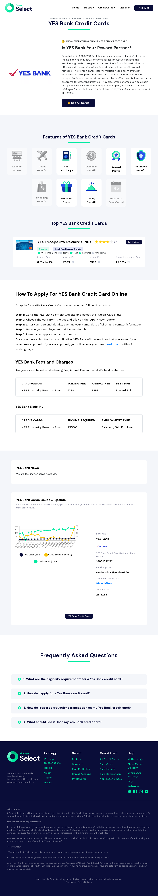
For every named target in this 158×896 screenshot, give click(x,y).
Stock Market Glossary (135, 766)
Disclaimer (71, 882)
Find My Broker (81, 769)
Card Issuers (107, 769)
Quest (47, 772)
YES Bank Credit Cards (79, 616)
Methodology (135, 759)
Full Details (133, 242)
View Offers (104, 583)
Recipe (48, 767)
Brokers (87, 7)
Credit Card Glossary (134, 774)
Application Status (111, 778)
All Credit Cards (109, 759)
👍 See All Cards (78, 103)
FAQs (131, 781)
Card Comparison (110, 773)
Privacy (88, 882)
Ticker (48, 777)
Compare (77, 764)
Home (76, 7)
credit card (113, 344)
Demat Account (81, 773)
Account (144, 7)
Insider (48, 782)
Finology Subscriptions (52, 761)
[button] (79, 679)
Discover (124, 7)
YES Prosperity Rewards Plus (64, 242)
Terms (81, 882)
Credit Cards (105, 7)
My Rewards (79, 778)
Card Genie (106, 764)
